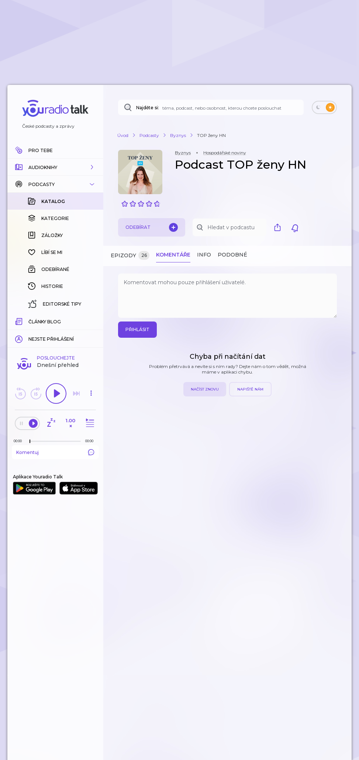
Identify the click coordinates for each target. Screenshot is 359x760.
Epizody (130, 255)
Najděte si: (147, 107)
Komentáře (173, 254)
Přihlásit (137, 329)
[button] (55, 167)
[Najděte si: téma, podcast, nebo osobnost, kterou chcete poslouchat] (211, 107)
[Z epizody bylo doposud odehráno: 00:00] (19, 441)
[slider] (30, 441)
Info (204, 254)
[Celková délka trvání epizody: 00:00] (91, 441)
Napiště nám (250, 389)
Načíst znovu (205, 389)
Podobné (232, 254)
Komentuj (55, 452)
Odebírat (151, 227)
